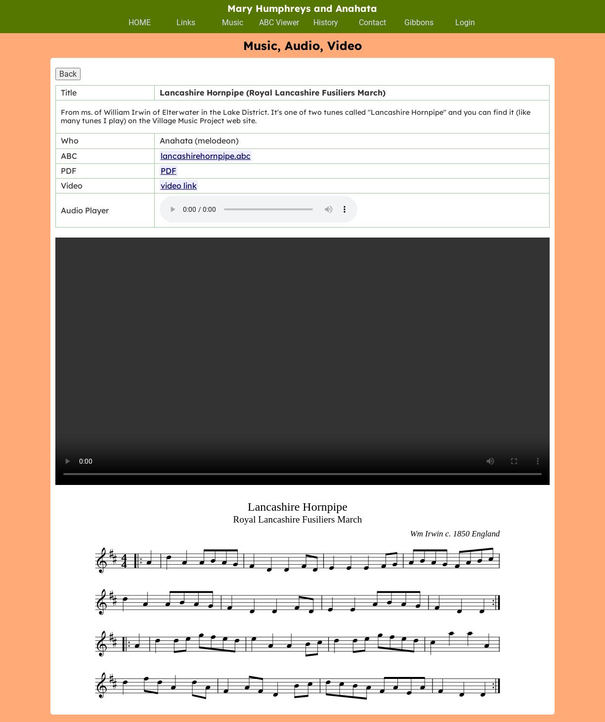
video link (179, 186)
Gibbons (418, 22)
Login (465, 22)
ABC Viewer (279, 22)
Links (185, 22)
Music (232, 22)
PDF (168, 171)
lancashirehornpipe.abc (206, 156)
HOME (140, 22)
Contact (372, 22)
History (325, 22)
